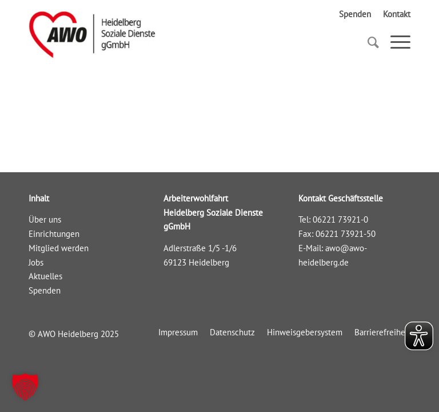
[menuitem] (178, 332)
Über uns (45, 219)
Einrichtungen (54, 233)
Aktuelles (45, 276)
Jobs (36, 262)
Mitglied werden (59, 248)
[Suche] (367, 42)
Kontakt (396, 14)
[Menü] (394, 42)
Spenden (355, 14)
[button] (25, 387)
